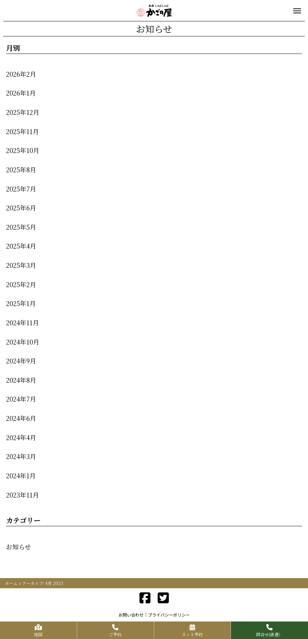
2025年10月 (22, 150)
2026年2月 (21, 73)
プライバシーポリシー (169, 615)
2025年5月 (21, 226)
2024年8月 (21, 379)
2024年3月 (21, 456)
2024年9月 (21, 360)
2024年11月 (22, 322)
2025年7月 (21, 188)
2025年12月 (22, 112)
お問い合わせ (131, 615)
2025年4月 (21, 245)
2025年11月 (22, 131)
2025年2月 (21, 284)
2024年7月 (21, 398)
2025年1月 (21, 303)
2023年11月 (22, 494)
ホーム (11, 583)
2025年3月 (21, 265)
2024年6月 (21, 418)
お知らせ (18, 546)
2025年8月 (21, 169)
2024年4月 (21, 437)
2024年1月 (21, 475)
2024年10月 (22, 341)
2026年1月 (21, 92)
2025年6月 (21, 207)
